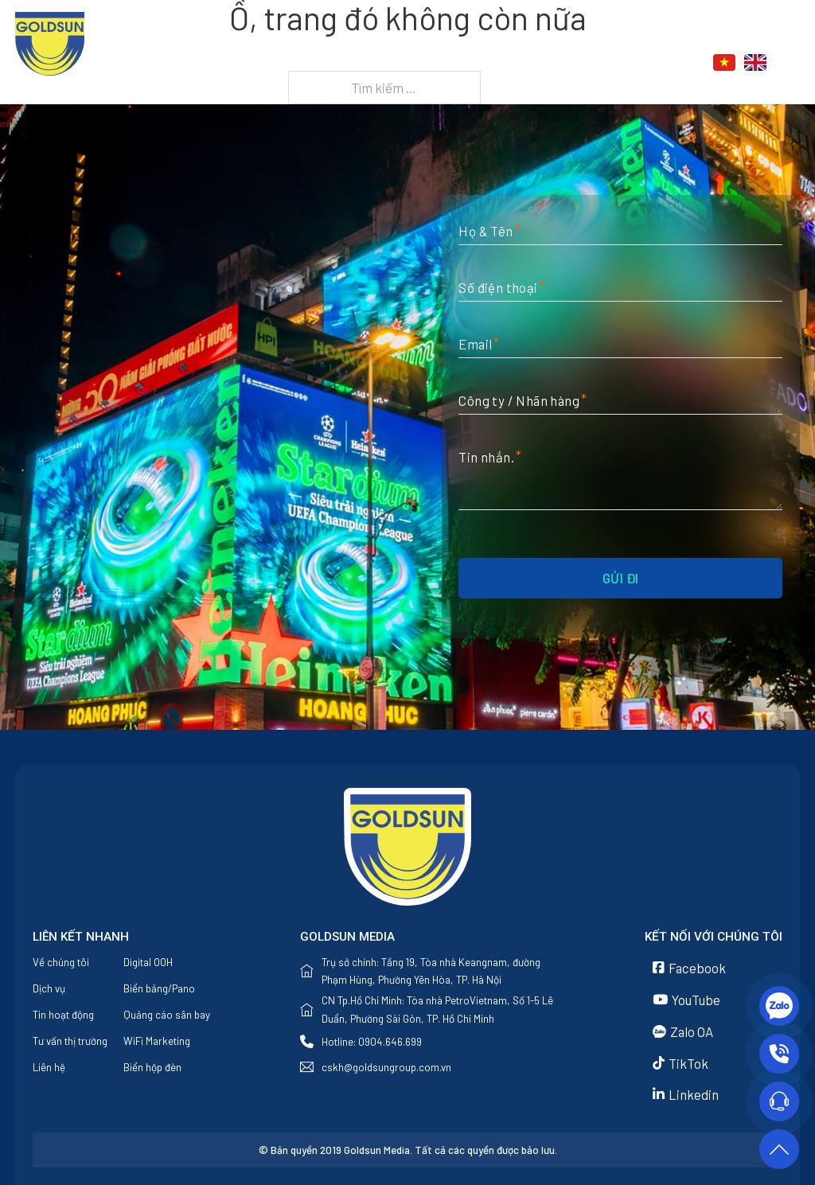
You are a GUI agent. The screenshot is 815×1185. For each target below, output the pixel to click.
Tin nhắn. (486, 457)
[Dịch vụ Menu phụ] (501, 63)
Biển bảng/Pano (159, 988)
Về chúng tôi (377, 63)
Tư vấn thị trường (70, 1041)
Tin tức (547, 63)
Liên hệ (632, 63)
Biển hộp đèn (152, 1067)
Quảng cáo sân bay (166, 1014)
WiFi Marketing (156, 1041)
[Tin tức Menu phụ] (586, 63)
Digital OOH (148, 962)
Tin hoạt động (63, 1014)
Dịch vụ (462, 63)
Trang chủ (281, 63)
